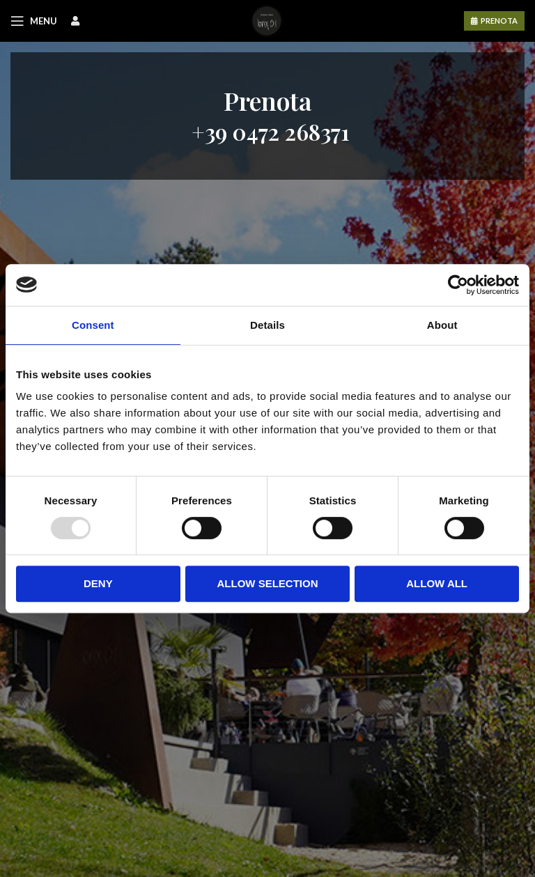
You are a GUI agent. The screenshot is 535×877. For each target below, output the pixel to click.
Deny (98, 583)
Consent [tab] (93, 325)
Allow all (436, 583)
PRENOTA (499, 20)
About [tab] (442, 325)
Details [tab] (267, 325)
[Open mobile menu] (33, 21)
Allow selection (267, 583)
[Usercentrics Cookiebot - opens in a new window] (458, 284)
